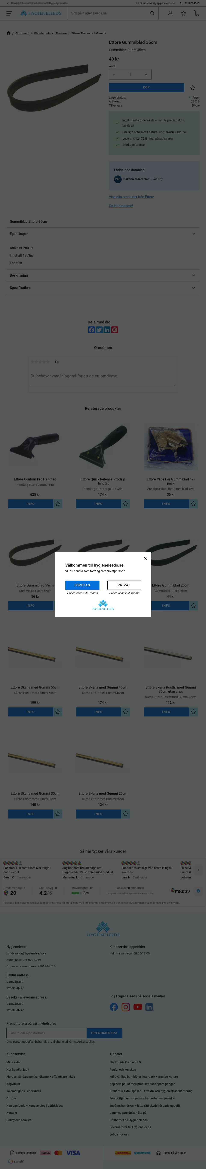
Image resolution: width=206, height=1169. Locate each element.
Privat (124, 585)
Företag (82, 585)
